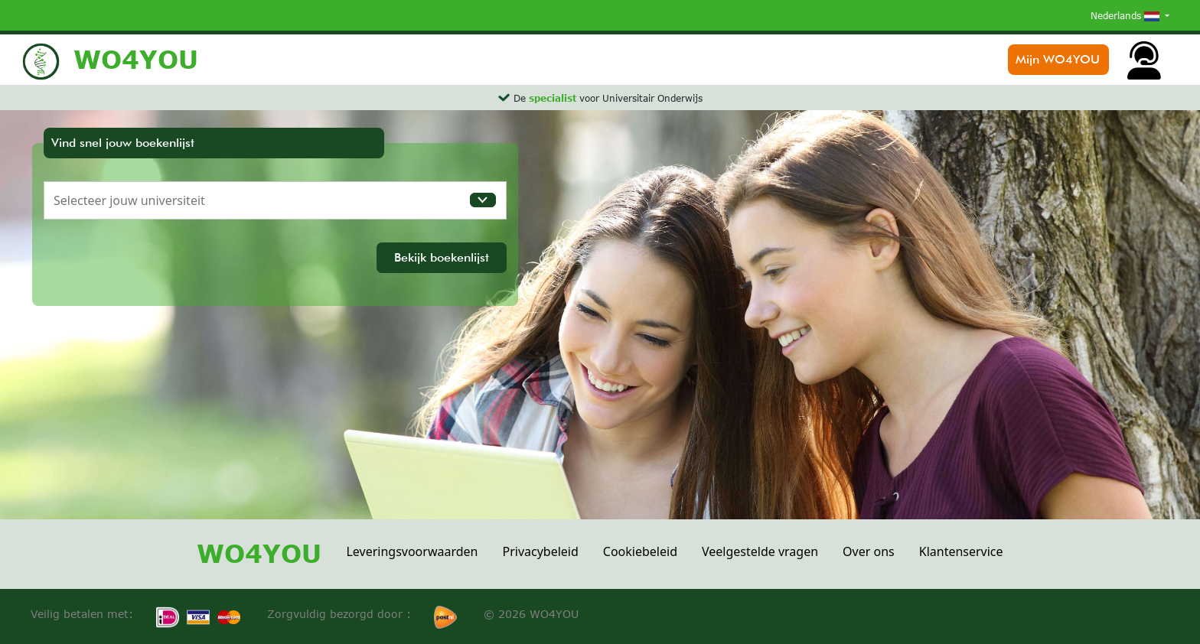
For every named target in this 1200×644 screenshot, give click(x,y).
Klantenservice (961, 551)
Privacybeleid (540, 551)
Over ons (869, 551)
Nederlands (1126, 15)
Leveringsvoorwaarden (412, 551)
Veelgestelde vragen (760, 551)
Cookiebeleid (640, 551)
